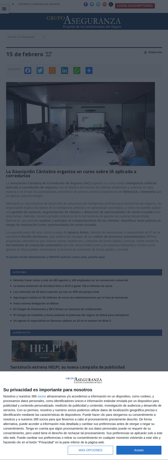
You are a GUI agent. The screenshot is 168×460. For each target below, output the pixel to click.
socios (41, 396)
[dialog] (84, 416)
